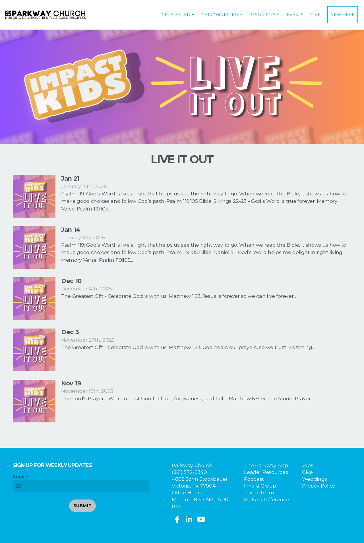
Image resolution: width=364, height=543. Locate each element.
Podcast (254, 479)
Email (19, 476)
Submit (82, 505)
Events (295, 14)
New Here (342, 14)
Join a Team (259, 492)
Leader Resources (266, 472)
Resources (264, 14)
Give (315, 14)
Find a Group (260, 486)
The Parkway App (266, 465)
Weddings (314, 479)
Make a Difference (266, 499)
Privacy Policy (318, 486)
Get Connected (221, 14)
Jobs (307, 465)
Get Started (178, 14)
